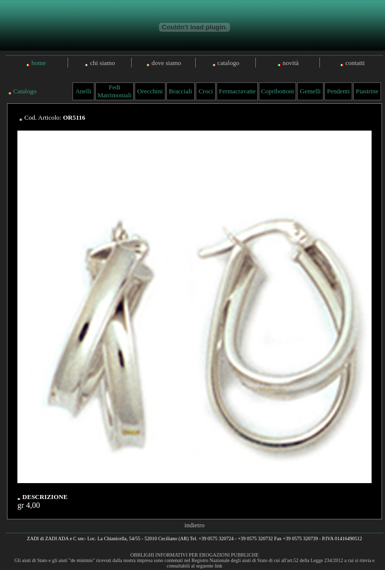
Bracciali (180, 91)
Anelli (84, 91)
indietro (194, 525)
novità (291, 63)
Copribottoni (277, 91)
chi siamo (102, 63)
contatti (355, 63)
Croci (206, 91)
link (219, 566)
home (38, 63)
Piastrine (367, 91)
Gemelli (310, 91)
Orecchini (149, 91)
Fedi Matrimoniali (114, 91)
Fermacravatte (237, 91)
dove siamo (166, 63)
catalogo (228, 63)
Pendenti (338, 91)
